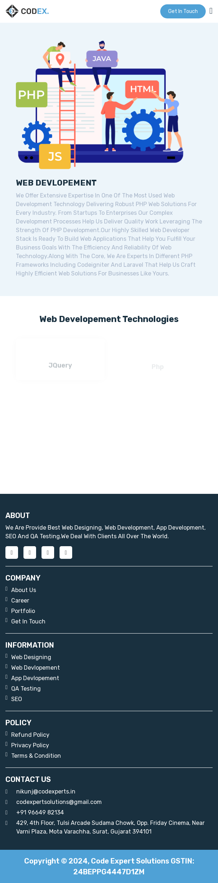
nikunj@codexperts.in (40, 791)
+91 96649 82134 (34, 812)
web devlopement (32, 667)
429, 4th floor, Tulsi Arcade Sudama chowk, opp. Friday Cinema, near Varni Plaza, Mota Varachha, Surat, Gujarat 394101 (105, 827)
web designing (28, 657)
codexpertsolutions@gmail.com (53, 802)
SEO (13, 699)
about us (20, 589)
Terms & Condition (33, 755)
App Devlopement (32, 678)
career (17, 600)
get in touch (183, 11)
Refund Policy (27, 734)
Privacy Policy (27, 745)
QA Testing (23, 688)
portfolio (20, 610)
